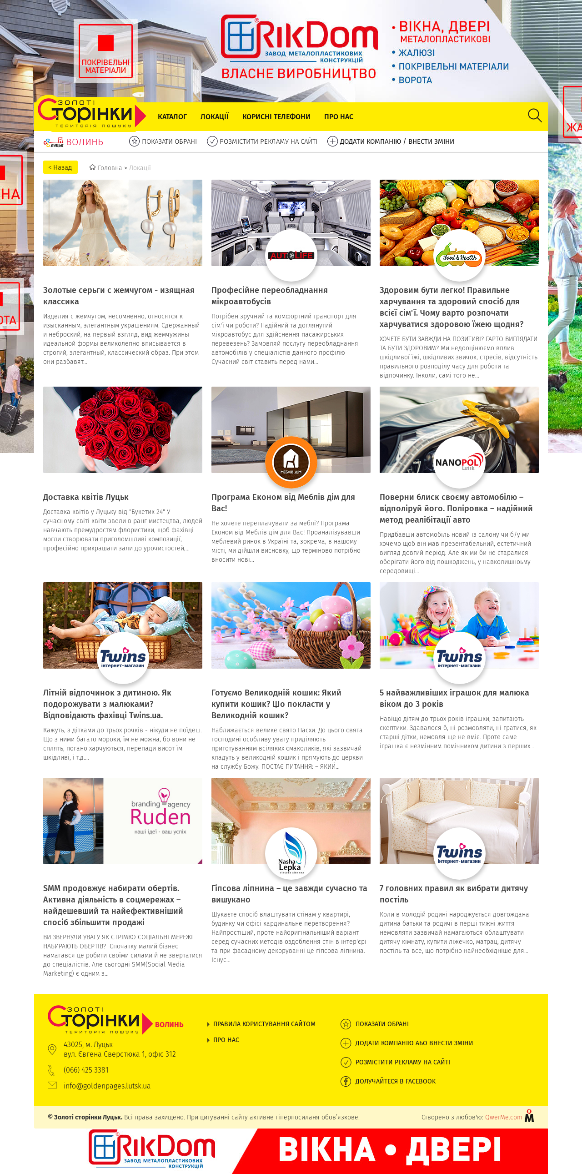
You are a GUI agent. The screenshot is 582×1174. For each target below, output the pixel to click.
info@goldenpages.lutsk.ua (107, 1086)
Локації (215, 116)
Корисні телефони (276, 116)
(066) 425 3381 (86, 1070)
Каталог (172, 116)
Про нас (338, 116)
